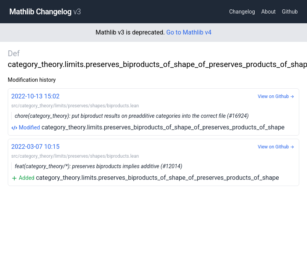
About (268, 12)
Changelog (242, 12)
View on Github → (276, 96)
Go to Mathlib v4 (188, 32)
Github (290, 12)
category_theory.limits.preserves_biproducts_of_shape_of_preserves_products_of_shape (153, 111)
